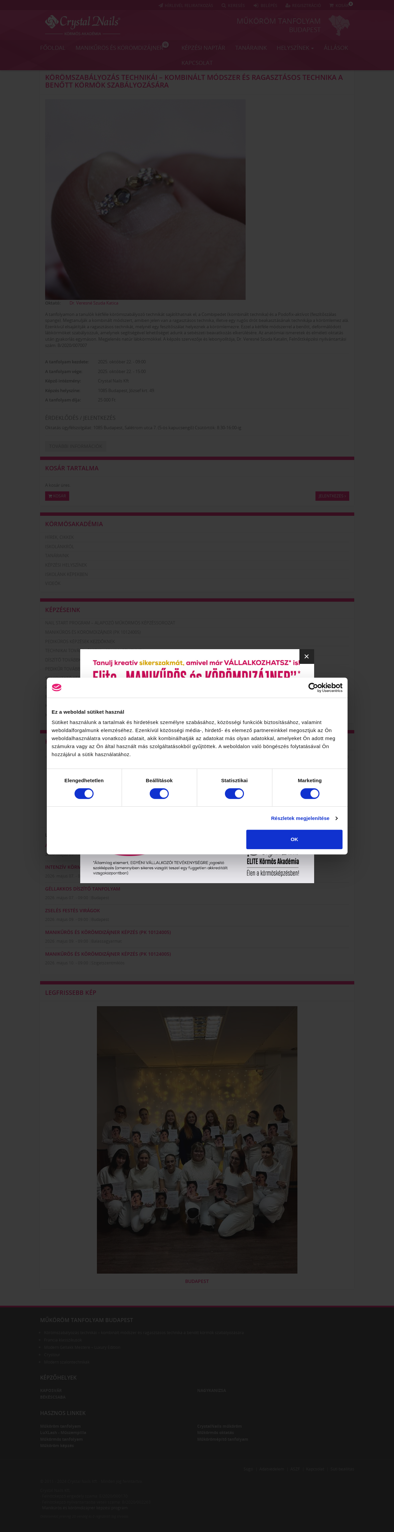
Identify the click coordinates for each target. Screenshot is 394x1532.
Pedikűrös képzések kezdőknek (80, 641)
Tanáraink (251, 47)
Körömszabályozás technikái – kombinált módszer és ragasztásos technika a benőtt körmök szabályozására (194, 81)
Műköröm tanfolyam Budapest (86, 1320)
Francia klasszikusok (63, 1340)
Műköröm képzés (57, 1445)
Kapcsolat (197, 63)
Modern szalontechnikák (67, 1362)
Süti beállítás (342, 1469)
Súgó (248, 1469)
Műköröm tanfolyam (279, 21)
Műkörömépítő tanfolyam (222, 1439)
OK (294, 839)
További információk (75, 446)
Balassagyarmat (106, 941)
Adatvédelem (271, 1469)
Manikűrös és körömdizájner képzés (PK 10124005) (108, 932)
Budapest (305, 29)
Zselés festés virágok (72, 910)
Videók (52, 583)
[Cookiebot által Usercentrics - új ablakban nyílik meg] (313, 688)
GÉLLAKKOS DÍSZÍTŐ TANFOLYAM (82, 889)
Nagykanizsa (211, 1390)
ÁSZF (295, 1469)
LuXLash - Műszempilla (63, 1432)
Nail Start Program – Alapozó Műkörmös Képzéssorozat (110, 623)
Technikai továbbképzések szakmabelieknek (94, 650)
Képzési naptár (203, 47)
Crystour (52, 1355)
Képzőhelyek (58, 1377)
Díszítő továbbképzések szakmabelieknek (91, 660)
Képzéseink (62, 610)
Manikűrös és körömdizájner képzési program (85, 1508)
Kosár (57, 496)
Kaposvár (51, 1390)
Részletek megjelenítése (300, 818)
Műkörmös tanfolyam (61, 1439)
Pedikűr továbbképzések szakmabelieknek (92, 669)
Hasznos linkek (63, 1413)
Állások (336, 47)
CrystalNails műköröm (219, 1426)
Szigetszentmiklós (108, 963)
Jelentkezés (332, 496)
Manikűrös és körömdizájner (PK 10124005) (93, 632)
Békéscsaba (52, 1397)
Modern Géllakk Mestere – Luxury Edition (82, 1347)
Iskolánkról (59, 547)
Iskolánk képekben (66, 574)
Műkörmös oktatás (215, 1432)
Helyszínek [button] (295, 47)
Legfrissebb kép (70, 992)
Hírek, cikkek (59, 537)
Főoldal (52, 47)
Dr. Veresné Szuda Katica (94, 303)
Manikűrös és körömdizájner (122, 46)
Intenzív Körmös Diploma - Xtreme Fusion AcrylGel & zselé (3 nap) (129, 867)
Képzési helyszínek (66, 565)
